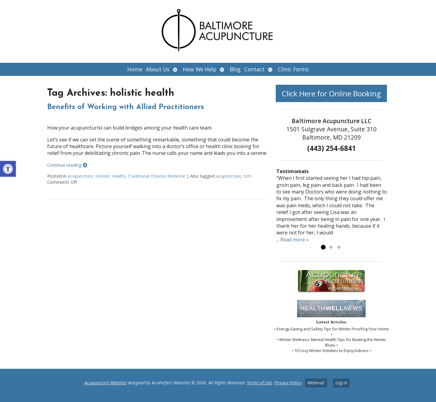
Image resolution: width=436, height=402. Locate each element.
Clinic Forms (293, 69)
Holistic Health (110, 176)
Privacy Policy (287, 383)
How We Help (199, 69)
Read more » (294, 239)
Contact (254, 69)
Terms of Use (259, 383)
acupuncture (228, 176)
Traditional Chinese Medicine (156, 176)
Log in (341, 383)
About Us (157, 69)
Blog (235, 69)
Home (134, 69)
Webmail (315, 383)
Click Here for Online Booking (331, 93)
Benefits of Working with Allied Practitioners (125, 107)
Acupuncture (80, 176)
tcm (247, 176)
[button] (8, 169)
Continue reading (67, 165)
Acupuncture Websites (105, 383)
